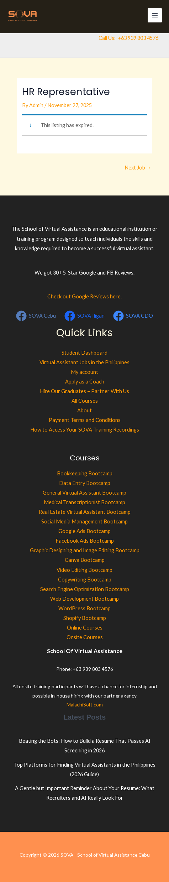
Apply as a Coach (84, 382)
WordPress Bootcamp (84, 608)
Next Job (138, 168)
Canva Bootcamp (85, 560)
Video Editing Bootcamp (84, 570)
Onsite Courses (85, 637)
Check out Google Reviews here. (84, 296)
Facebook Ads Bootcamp (85, 541)
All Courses (85, 401)
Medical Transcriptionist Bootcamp (84, 502)
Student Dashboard (84, 353)
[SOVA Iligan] (84, 315)
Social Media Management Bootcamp (84, 521)
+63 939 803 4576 (138, 38)
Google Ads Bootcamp (84, 531)
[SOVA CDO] (133, 315)
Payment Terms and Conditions (85, 420)
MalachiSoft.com (85, 705)
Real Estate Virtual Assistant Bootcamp (85, 512)
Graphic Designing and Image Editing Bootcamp (84, 550)
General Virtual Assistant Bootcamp (84, 493)
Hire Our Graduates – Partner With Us (84, 391)
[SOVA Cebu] (36, 315)
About (84, 410)
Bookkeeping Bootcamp (84, 473)
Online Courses (84, 628)
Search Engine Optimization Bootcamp (84, 589)
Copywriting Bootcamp (84, 579)
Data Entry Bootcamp (84, 483)
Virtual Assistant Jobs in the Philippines (84, 362)
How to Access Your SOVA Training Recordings (84, 430)
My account (84, 372)
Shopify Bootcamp (84, 618)
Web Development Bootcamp (84, 599)
